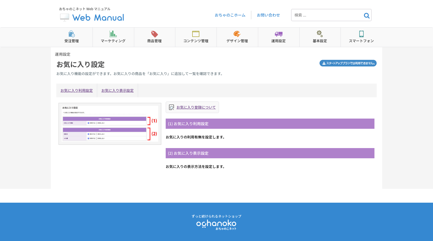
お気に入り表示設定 (117, 90)
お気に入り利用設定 (76, 90)
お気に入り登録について (196, 107)
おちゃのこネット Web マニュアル (92, 15)
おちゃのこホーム (230, 15)
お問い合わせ (268, 15)
